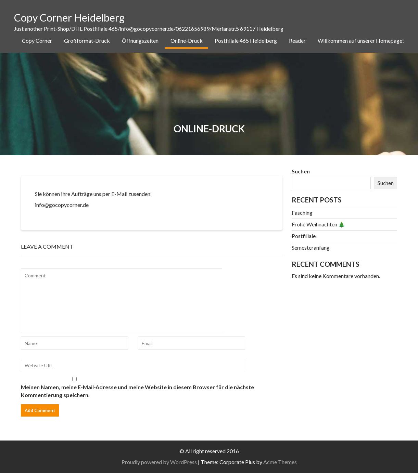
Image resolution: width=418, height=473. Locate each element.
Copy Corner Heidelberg (69, 17)
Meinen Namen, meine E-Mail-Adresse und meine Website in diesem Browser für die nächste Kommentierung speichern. (137, 391)
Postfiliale (304, 236)
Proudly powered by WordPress (159, 462)
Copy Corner (37, 40)
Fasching (302, 212)
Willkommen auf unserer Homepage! (361, 40)
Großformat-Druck (87, 40)
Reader (297, 40)
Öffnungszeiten (140, 40)
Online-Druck (186, 40)
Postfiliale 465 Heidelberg (246, 40)
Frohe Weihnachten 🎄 (318, 224)
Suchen (301, 171)
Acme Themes (280, 462)
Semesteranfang (311, 247)
